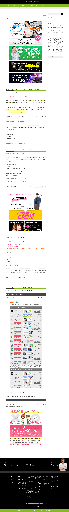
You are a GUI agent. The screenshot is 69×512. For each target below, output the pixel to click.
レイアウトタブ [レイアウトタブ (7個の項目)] (58, 50)
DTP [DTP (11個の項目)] (50, 38)
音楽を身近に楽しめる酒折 (38, 510)
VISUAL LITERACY (48, 510)
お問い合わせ (59, 5)
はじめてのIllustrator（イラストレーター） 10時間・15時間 (38, 483)
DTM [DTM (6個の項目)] (49, 38)
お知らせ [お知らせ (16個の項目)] (50, 45)
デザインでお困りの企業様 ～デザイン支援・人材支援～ (22, 485)
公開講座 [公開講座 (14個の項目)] (61, 50)
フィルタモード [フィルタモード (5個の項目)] (54, 46)
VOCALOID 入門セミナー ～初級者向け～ (16, 143)
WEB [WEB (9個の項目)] (55, 41)
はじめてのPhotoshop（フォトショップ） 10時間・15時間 (38, 486)
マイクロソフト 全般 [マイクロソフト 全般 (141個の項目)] (55, 48)
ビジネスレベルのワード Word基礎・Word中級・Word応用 (30, 484)
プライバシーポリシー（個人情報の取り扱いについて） (54, 484)
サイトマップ (51, 5)
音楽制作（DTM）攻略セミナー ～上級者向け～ (17, 181)
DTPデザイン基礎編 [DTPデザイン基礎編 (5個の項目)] (53, 38)
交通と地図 (37, 5)
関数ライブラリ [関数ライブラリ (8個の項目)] (58, 52)
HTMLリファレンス (45, 476)
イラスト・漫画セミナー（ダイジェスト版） (54, 30)
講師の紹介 (23, 5)
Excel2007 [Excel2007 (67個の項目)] (51, 39)
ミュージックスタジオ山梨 (12, 265)
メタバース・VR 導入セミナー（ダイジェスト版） (55, 25)
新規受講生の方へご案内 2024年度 (53, 21)
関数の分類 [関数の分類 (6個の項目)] (54, 52)
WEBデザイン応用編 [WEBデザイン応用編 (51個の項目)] (55, 42)
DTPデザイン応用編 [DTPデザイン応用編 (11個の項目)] (60, 38)
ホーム (9, 5)
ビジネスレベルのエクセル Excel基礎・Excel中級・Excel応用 (30, 488)
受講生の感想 (30, 5)
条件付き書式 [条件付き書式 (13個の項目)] (57, 51)
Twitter (60, 2)
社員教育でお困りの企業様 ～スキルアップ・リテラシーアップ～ (22, 489)
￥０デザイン (44, 485)
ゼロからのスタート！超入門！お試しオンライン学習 (55, 32)
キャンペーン (12, 479)
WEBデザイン (20, 476)
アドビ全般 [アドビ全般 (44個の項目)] (55, 45)
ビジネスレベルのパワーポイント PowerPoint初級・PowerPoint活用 (30, 491)
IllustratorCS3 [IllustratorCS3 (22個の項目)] (53, 40)
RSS (62, 2)
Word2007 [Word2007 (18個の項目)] (50, 43)
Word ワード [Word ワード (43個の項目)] (59, 44)
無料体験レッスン (16, 5)
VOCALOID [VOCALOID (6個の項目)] (52, 41)
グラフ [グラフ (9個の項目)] (59, 45)
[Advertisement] (55, 89)
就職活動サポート (45, 479)
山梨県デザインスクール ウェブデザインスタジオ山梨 (25, 510)
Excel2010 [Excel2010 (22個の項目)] (56, 39)
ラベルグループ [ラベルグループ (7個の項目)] (53, 50)
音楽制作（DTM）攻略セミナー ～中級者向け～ (17, 178)
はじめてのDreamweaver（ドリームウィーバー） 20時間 (38, 477)
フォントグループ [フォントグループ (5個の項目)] (58, 46)
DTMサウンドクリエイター (22, 479)
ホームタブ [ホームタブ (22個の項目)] (55, 47)
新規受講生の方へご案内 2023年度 (53, 23)
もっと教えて (44, 5)
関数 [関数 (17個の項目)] (52, 52)
